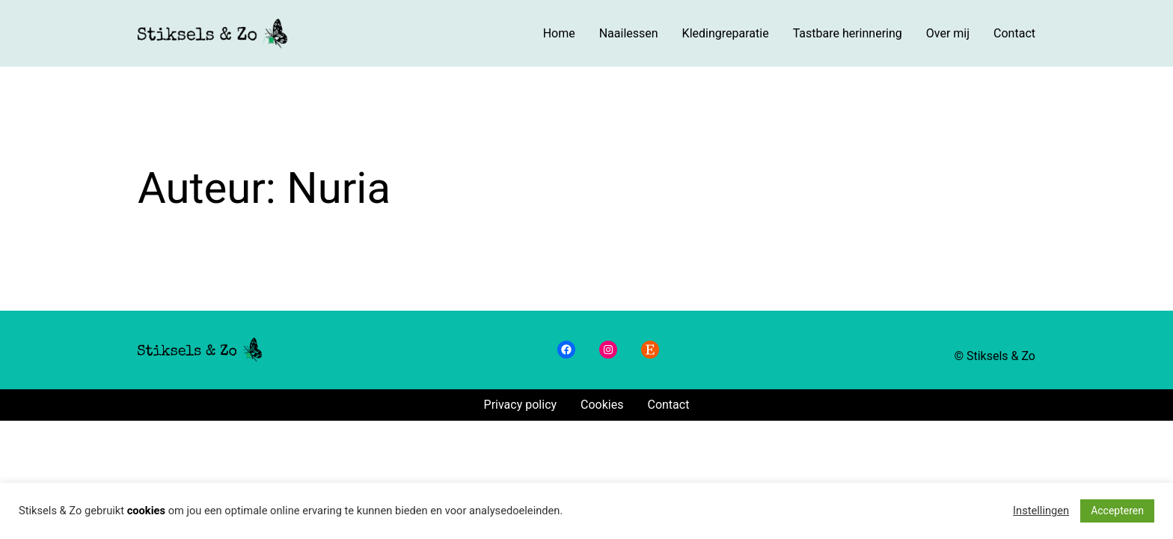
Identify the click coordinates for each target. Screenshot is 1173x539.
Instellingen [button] (1041, 510)
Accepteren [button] (1117, 511)
